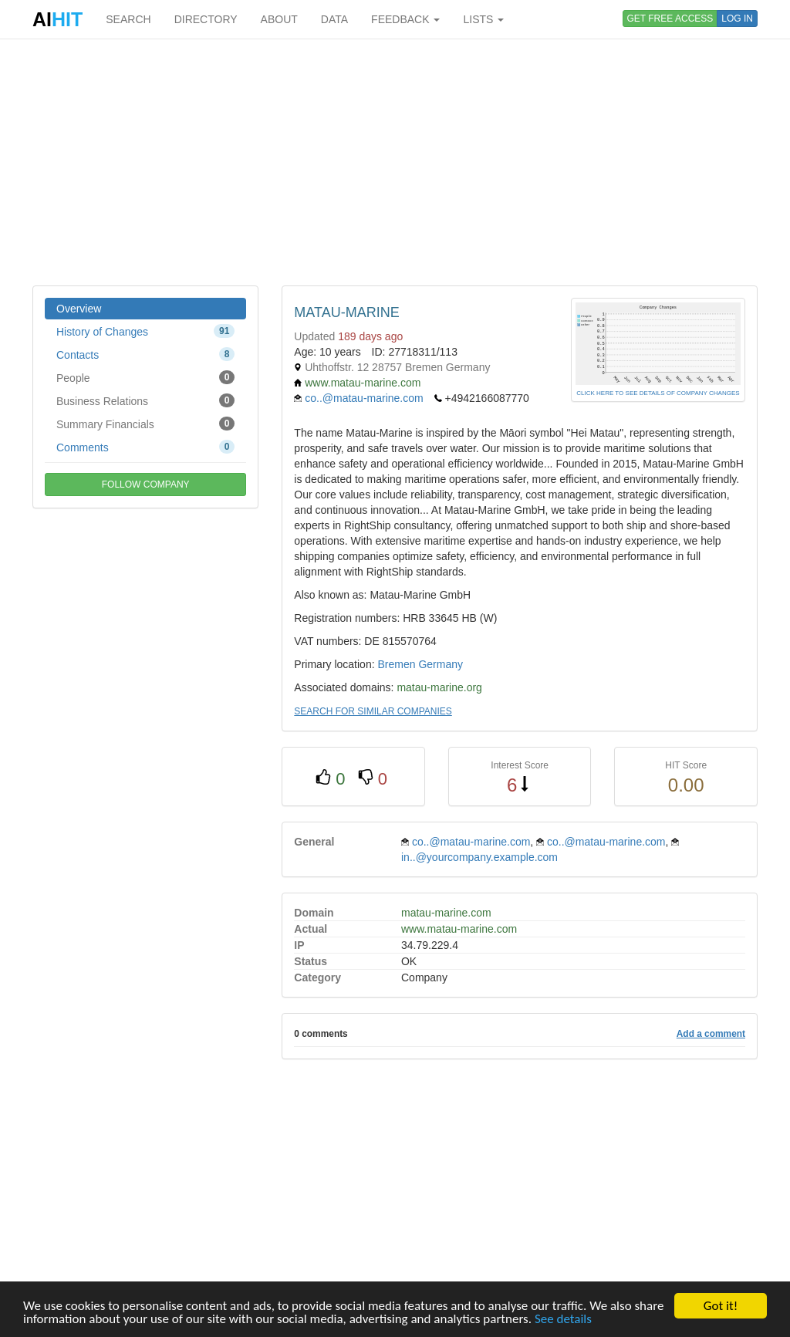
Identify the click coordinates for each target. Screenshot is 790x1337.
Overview (78, 308)
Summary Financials (145, 423)
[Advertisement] (395, 162)
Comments (145, 447)
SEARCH (128, 19)
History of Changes (145, 331)
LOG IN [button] (737, 18)
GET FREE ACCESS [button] (670, 18)
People (145, 377)
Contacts (145, 354)
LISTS (483, 19)
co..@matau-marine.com (364, 398)
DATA (334, 19)
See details (563, 1320)
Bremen (396, 664)
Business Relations (145, 400)
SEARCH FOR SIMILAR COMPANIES (372, 711)
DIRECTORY (206, 19)
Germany (440, 664)
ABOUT (279, 19)
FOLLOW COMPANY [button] (146, 484)
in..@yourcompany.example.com (479, 857)
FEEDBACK (405, 19)
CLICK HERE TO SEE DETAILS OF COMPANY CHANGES (657, 393)
